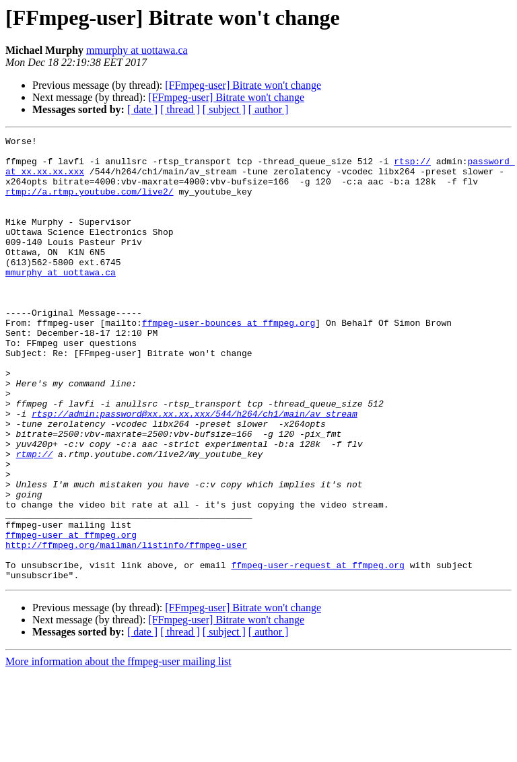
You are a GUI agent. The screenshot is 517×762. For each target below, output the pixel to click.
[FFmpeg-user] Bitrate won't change (243, 85)
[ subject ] (224, 109)
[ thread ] (180, 109)
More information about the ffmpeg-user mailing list (118, 750)
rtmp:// (34, 518)
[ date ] (142, 109)
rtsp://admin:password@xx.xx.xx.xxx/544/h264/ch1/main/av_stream (194, 470)
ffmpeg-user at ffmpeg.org (71, 615)
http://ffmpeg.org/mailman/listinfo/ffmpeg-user (126, 627)
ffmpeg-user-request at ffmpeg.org (317, 652)
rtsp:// (412, 167)
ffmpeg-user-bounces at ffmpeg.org (228, 361)
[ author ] (268, 109)
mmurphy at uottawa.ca (137, 50)
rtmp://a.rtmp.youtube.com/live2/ (89, 203)
